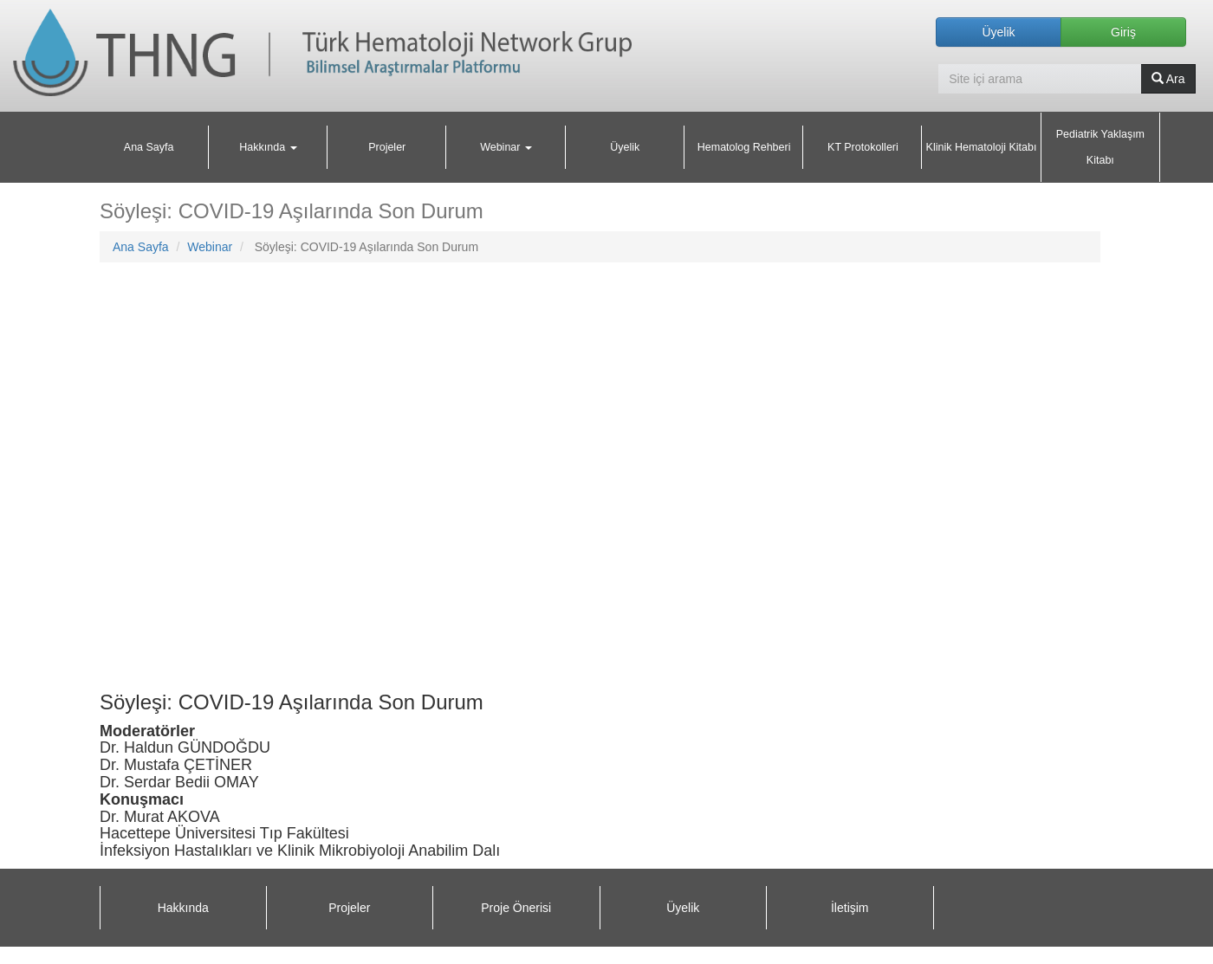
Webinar (209, 247)
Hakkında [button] (267, 147)
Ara (1168, 79)
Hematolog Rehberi (744, 147)
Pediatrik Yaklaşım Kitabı (1100, 147)
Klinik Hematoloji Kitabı (981, 147)
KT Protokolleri (862, 147)
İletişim (850, 908)
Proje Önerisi (516, 908)
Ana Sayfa (149, 147)
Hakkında (183, 908)
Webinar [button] (506, 147)
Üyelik (998, 32)
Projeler (386, 147)
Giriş (1123, 32)
